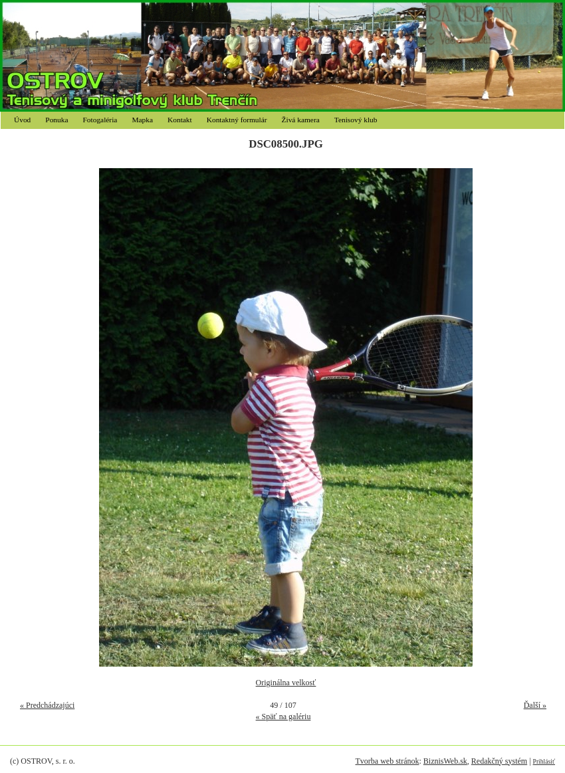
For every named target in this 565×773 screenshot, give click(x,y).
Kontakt (180, 120)
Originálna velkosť (286, 682)
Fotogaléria (100, 120)
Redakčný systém (499, 761)
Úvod (22, 120)
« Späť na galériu (283, 716)
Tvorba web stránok (387, 761)
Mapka (142, 120)
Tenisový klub (356, 120)
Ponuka (56, 120)
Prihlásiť (544, 761)
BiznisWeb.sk (445, 761)
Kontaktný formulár (237, 120)
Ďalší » (535, 705)
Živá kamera (301, 120)
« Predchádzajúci (47, 705)
